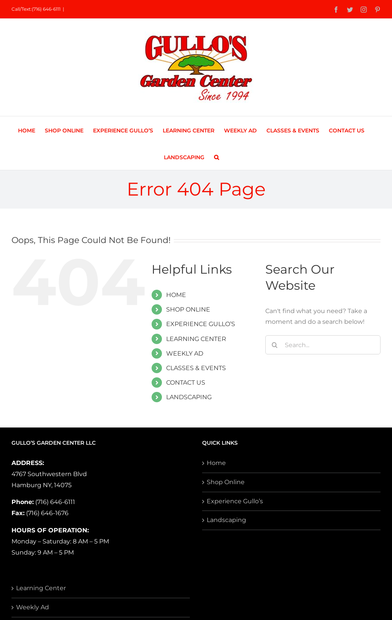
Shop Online (226, 482)
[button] (216, 156)
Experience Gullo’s (235, 501)
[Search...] (323, 344)
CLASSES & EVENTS (196, 368)
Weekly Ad (32, 607)
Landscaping (226, 520)
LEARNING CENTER (196, 339)
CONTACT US (185, 382)
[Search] (274, 344)
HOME (176, 295)
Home (216, 463)
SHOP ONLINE (188, 309)
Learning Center (41, 588)
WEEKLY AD (184, 353)
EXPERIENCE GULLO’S (200, 324)
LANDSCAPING (189, 397)
